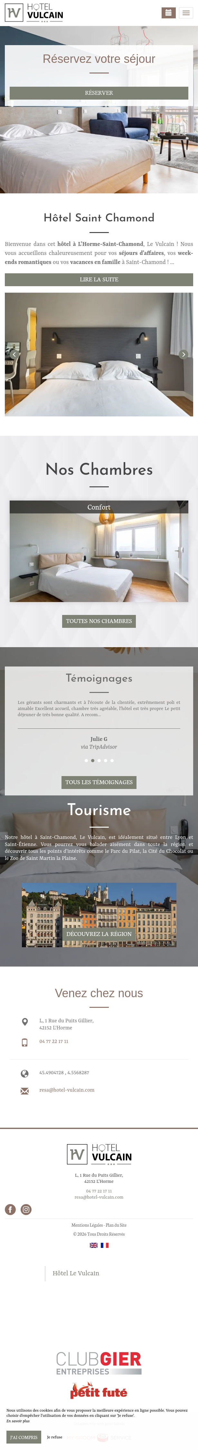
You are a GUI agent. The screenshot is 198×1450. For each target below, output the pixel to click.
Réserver (99, 92)
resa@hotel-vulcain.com (67, 1090)
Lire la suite (99, 279)
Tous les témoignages (98, 782)
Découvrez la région (99, 933)
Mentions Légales (87, 1225)
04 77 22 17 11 (54, 1042)
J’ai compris (23, 1437)
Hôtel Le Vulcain (76, 1273)
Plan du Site (116, 1225)
